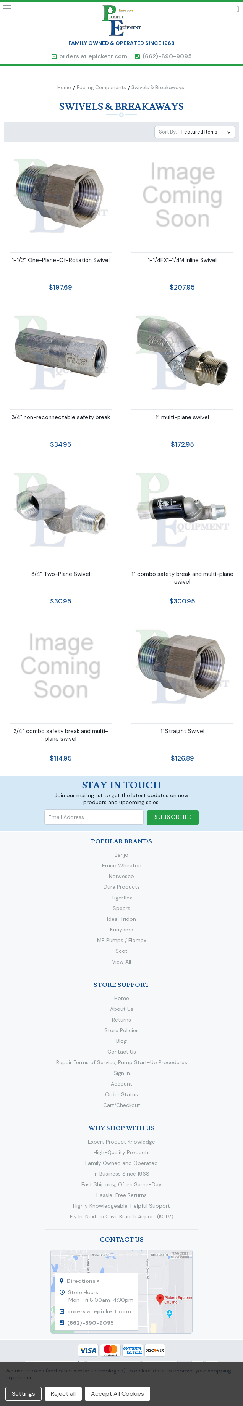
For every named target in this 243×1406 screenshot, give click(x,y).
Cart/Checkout (121, 1104)
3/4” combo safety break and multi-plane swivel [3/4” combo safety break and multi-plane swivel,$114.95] (60, 735)
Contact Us (121, 1051)
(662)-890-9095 (167, 56)
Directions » (83, 1280)
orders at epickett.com (93, 56)
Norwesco (121, 875)
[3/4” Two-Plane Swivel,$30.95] (60, 509)
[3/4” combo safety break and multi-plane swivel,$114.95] (60, 666)
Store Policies (121, 1029)
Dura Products (122, 886)
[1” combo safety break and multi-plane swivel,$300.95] (182, 509)
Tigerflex (121, 897)
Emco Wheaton (121, 865)
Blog (121, 1040)
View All (121, 961)
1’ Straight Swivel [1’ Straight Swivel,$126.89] (182, 731)
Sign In (121, 1072)
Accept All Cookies (117, 1394)
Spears (121, 907)
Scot (121, 950)
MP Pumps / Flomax (121, 939)
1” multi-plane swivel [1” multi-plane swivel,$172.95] (182, 417)
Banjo (121, 854)
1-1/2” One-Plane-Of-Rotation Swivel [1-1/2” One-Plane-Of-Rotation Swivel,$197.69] (61, 260)
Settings (23, 1394)
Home (121, 997)
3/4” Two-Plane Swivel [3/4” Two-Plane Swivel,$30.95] (60, 574)
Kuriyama (121, 929)
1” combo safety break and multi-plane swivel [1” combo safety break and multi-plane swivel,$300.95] (182, 578)
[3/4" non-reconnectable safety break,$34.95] (60, 352)
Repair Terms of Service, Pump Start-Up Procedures (121, 1062)
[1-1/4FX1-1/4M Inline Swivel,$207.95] (182, 195)
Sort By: (168, 132)
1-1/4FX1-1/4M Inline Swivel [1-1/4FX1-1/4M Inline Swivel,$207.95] (182, 260)
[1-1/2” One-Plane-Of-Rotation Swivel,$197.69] (60, 195)
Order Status (121, 1094)
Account (121, 1083)
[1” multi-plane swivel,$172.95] (182, 352)
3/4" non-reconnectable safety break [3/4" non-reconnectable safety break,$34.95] (60, 417)
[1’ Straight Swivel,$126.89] (182, 666)
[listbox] (207, 132)
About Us (121, 1008)
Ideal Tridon (121, 918)
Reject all (63, 1394)
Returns (121, 1019)
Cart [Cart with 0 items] (238, 11)
